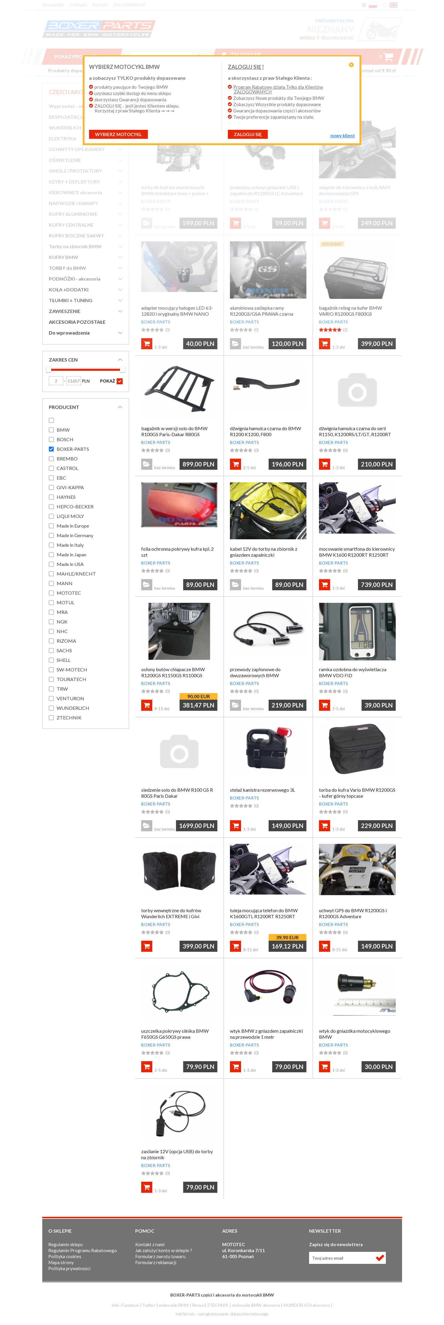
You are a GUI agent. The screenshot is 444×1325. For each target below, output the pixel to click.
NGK (62, 621)
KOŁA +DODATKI (68, 289)
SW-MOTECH (72, 669)
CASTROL (67, 468)
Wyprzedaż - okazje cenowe (80, 106)
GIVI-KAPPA (70, 487)
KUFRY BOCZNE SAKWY (76, 235)
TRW (62, 689)
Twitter (149, 1305)
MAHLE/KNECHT (76, 573)
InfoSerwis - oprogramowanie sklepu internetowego (222, 1313)
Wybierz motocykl (126, 134)
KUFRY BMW (63, 257)
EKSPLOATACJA (67, 117)
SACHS (64, 650)
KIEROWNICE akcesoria (75, 192)
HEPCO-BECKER (75, 506)
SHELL (63, 660)
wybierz (307, 37)
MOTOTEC (69, 593)
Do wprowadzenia (69, 332)
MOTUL (65, 602)
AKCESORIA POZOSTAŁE (77, 322)
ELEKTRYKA (62, 138)
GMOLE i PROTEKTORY (75, 171)
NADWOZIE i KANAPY (73, 203)
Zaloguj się (246, 54)
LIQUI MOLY (70, 516)
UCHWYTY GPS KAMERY (77, 149)
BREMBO (67, 458)
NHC (62, 631)
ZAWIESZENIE (64, 311)
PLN (78, 380)
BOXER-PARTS (73, 449)
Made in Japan (71, 554)
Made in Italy (70, 545)
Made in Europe (73, 526)
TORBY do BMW (67, 268)
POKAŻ (111, 381)
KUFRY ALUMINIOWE (73, 214)
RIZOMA (66, 641)
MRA (62, 612)
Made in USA (70, 564)
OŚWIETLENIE (65, 160)
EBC (61, 478)
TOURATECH (71, 679)
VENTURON (70, 698)
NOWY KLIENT (334, 135)
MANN (65, 583)
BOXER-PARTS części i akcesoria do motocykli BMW (222, 1294)
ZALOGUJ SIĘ (248, 134)
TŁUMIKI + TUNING (70, 300)
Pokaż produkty (81, 56)
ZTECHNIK (69, 717)
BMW (63, 430)
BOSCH (65, 439)
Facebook (130, 1305)
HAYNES (66, 497)
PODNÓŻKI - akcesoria (74, 278)
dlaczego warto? (337, 37)
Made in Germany (75, 535)
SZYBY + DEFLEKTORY (74, 181)
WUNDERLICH (65, 127)
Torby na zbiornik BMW (75, 246)
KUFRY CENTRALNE (71, 225)
